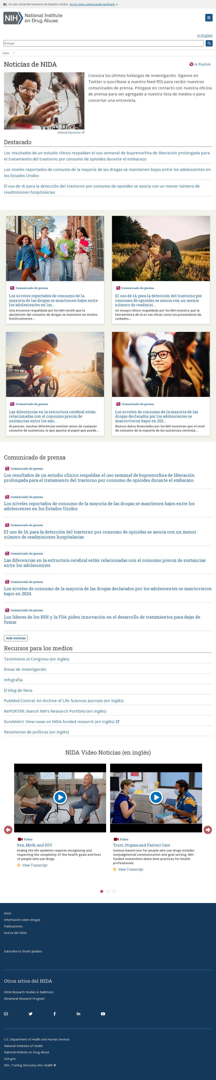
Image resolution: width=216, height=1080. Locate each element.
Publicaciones (13, 926)
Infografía (13, 679)
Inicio (6, 53)
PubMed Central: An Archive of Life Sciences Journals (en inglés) (63, 700)
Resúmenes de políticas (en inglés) (36, 731)
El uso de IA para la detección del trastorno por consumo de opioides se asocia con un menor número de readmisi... (158, 300)
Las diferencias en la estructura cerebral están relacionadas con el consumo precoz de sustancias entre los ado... (52, 416)
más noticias (16, 638)
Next (206, 828)
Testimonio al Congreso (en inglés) (36, 658)
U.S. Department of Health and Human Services (37, 1039)
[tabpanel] (60, 823)
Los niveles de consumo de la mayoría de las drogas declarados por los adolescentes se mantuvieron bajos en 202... (156, 416)
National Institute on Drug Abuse (26, 1052)
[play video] (60, 798)
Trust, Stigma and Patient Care (141, 845)
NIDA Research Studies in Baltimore (28, 992)
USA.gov (10, 1059)
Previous (6, 828)
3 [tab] (114, 891)
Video (28, 839)
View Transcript (32, 865)
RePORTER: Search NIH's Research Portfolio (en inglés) (55, 711)
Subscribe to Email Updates (23, 951)
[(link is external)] (30, 1014)
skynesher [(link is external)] (76, 132)
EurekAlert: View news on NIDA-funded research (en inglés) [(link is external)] (61, 721)
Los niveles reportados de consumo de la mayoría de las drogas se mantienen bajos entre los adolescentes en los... (53, 300)
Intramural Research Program (24, 999)
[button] (209, 17)
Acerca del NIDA (15, 933)
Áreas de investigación (25, 669)
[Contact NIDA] (6, 1014)
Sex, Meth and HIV (34, 845)
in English (205, 35)
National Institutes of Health (23, 1046)
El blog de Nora (18, 690)
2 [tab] (108, 891)
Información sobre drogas (22, 920)
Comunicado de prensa (32, 288)
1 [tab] (102, 891)
